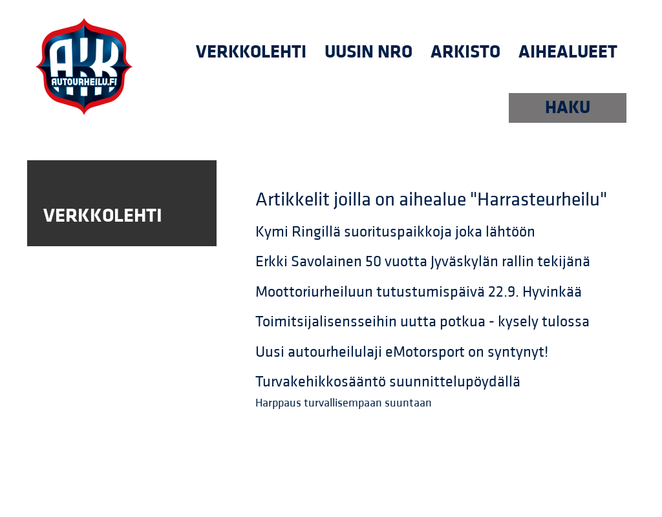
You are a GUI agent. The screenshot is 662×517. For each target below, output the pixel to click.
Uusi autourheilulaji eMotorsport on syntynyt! (401, 352)
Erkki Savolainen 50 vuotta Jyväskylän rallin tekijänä (422, 261)
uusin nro (368, 52)
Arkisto (465, 52)
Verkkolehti (251, 52)
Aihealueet (567, 52)
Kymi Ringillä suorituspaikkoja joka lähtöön (395, 232)
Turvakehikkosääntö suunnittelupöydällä (387, 382)
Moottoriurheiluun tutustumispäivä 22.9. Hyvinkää (418, 292)
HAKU (567, 107)
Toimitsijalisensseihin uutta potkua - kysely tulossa (422, 322)
